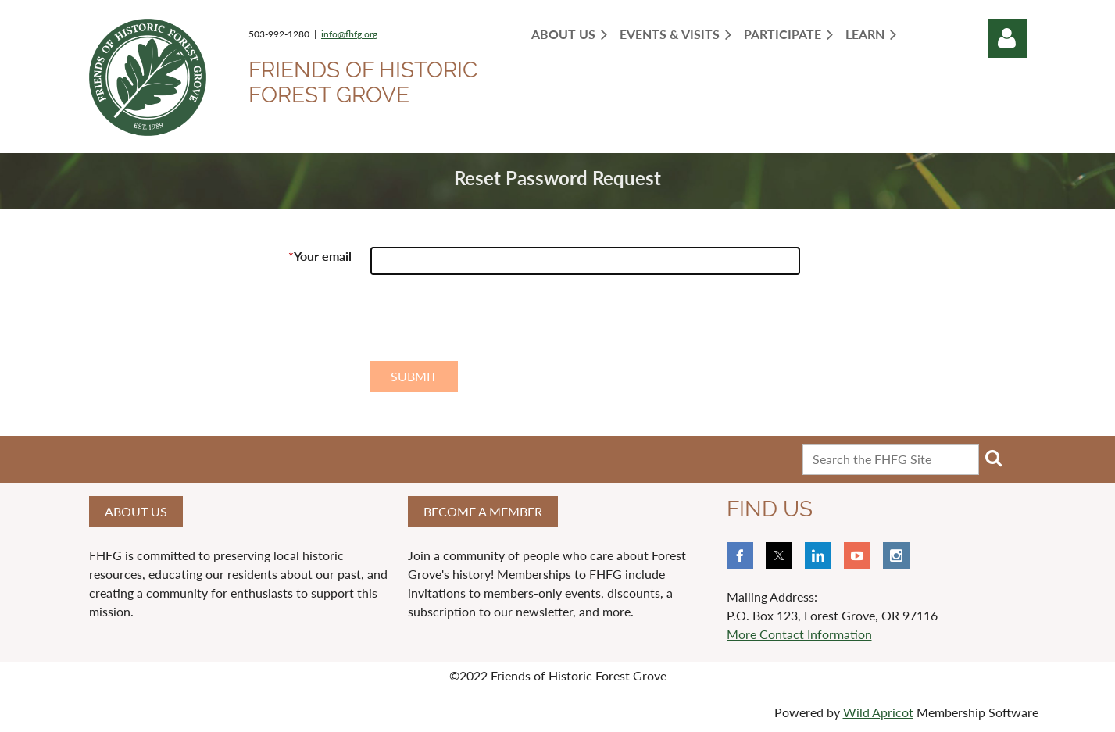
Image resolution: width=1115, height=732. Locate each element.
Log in (1007, 38)
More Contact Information (799, 634)
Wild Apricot (878, 712)
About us (136, 511)
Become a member (482, 511)
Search (994, 458)
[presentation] (489, 324)
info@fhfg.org (349, 34)
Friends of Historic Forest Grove (362, 82)
